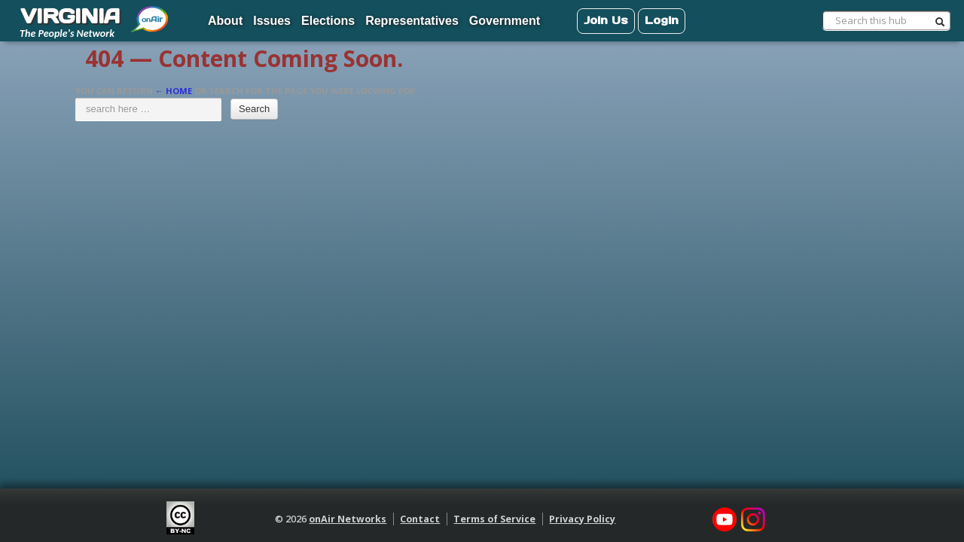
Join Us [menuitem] (606, 20)
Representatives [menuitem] (412, 20)
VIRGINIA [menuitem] (70, 16)
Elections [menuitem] (328, 20)
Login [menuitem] (662, 20)
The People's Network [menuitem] (67, 33)
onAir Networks (347, 519)
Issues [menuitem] (272, 20)
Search (254, 108)
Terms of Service (494, 519)
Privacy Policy (582, 519)
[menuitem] (150, 13)
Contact (420, 519)
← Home (173, 90)
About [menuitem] (225, 20)
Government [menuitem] (504, 20)
